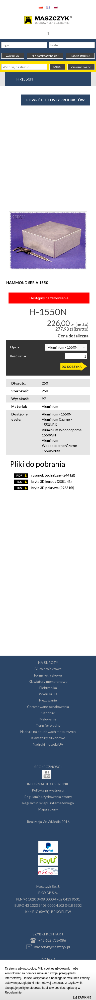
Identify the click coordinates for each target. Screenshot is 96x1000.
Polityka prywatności (48, 790)
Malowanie (48, 719)
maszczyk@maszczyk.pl (48, 946)
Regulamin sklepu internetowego (48, 803)
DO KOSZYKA (72, 367)
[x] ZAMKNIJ (82, 997)
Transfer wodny (48, 725)
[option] (48, 241)
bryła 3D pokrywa (44, 487)
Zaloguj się (12, 55)
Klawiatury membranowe (48, 681)
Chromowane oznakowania (48, 706)
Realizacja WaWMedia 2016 (48, 821)
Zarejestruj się (80, 55)
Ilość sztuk (18, 356)
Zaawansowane (81, 67)
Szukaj (57, 66)
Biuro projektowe (48, 669)
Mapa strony (48, 809)
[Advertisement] (48, 145)
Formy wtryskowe (48, 675)
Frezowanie (48, 700)
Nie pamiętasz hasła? (45, 55)
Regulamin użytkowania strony (48, 797)
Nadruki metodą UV (48, 744)
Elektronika (48, 688)
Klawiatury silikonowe (48, 738)
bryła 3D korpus (43, 481)
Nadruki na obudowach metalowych (48, 731)
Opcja (14, 347)
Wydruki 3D (48, 694)
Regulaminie (13, 992)
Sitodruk (48, 713)
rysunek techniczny (44, 475)
